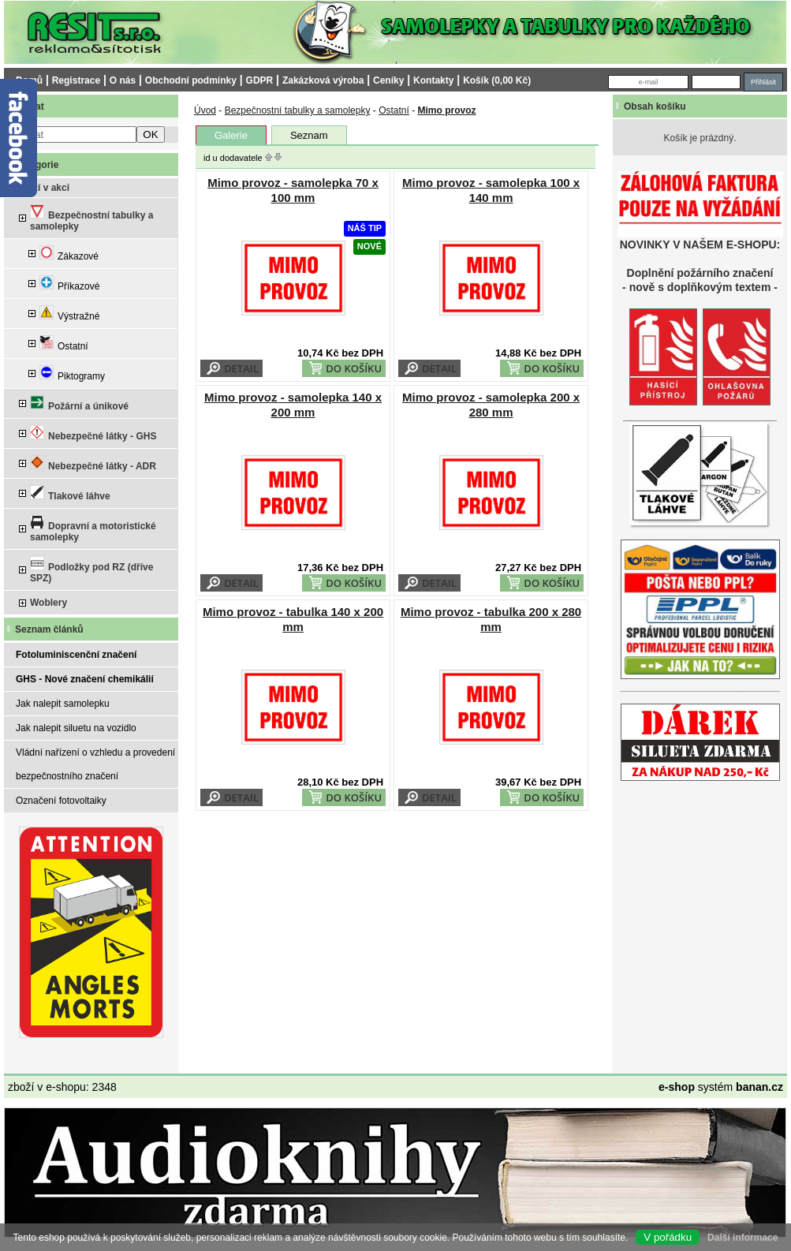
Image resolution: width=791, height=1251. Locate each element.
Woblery (48, 602)
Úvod (205, 110)
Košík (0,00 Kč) (497, 80)
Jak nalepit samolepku (63, 703)
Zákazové (69, 253)
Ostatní (63, 343)
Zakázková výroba (323, 80)
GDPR (260, 80)
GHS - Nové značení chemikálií (85, 679)
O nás (123, 80)
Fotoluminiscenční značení (76, 654)
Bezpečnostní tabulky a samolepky (91, 218)
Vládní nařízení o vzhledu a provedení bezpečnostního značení (95, 764)
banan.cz (759, 1087)
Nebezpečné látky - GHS (93, 433)
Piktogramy (72, 373)
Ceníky (388, 80)
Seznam (309, 135)
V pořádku (668, 1237)
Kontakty (433, 80)
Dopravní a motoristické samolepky (93, 529)
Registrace (76, 80)
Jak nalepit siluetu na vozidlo (76, 728)
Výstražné (69, 313)
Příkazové (69, 283)
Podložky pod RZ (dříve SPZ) (91, 570)
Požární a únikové (79, 403)
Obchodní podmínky (191, 80)
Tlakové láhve (70, 493)
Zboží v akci (42, 187)
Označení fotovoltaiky (61, 800)
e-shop (677, 1087)
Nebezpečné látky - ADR (93, 463)
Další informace (742, 1237)
